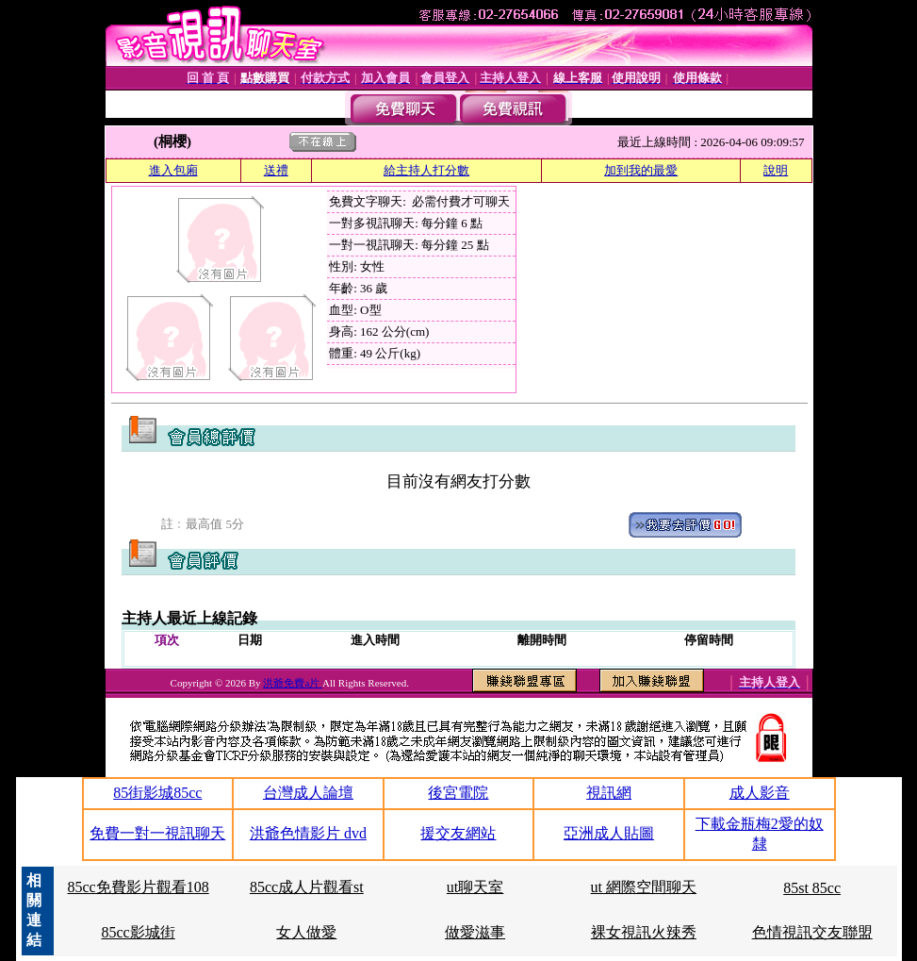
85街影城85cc (157, 793)
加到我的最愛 (641, 170)
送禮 (276, 170)
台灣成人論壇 (308, 793)
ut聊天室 (475, 887)
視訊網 (608, 793)
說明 (775, 170)
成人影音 (759, 793)
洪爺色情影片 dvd (308, 833)
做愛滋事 (475, 932)
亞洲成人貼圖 (609, 833)
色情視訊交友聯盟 (812, 932)
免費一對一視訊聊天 (157, 833)
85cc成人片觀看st (307, 887)
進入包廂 (173, 170)
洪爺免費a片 (292, 682)
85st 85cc (812, 888)
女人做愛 (306, 932)
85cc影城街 (137, 932)
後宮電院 (458, 793)
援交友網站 (458, 833)
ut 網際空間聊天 (643, 887)
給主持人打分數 (426, 170)
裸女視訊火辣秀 (643, 932)
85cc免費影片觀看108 (137, 887)
